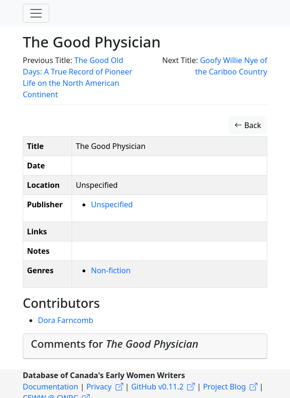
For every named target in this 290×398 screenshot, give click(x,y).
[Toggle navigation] (36, 13)
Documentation (50, 386)
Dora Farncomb (65, 320)
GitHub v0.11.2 (157, 386)
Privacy (98, 386)
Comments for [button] (115, 343)
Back (248, 125)
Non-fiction (111, 270)
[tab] (145, 346)
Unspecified (112, 204)
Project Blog (224, 386)
